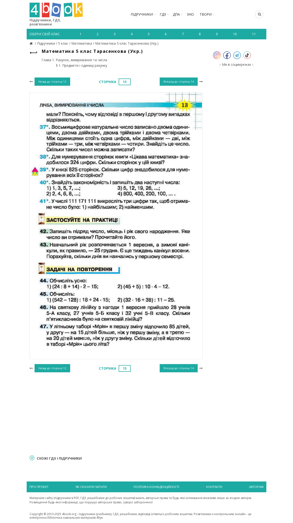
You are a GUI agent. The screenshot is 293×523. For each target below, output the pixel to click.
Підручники (142, 14)
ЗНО (190, 14)
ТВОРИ (206, 14)
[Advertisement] (116, 413)
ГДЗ (163, 14)
